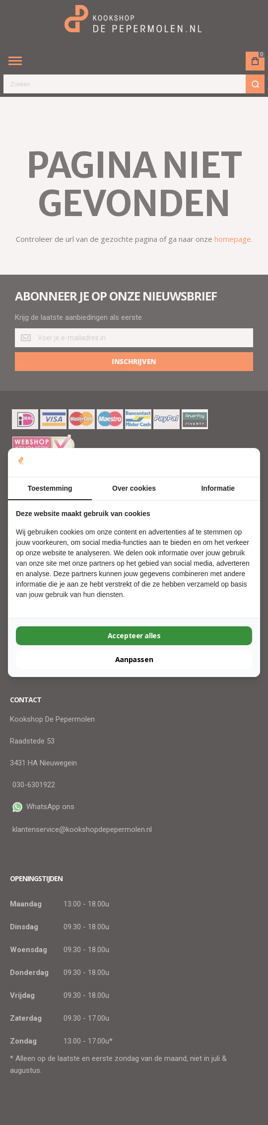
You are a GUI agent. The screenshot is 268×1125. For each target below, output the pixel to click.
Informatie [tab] (218, 488)
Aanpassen (134, 659)
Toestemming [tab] (50, 488)
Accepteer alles (134, 635)
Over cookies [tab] (134, 488)
